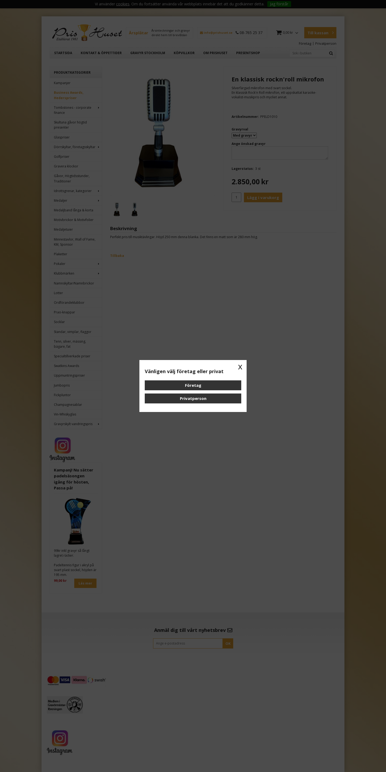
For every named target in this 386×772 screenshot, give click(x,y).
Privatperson (193, 398)
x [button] (240, 366)
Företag (193, 385)
